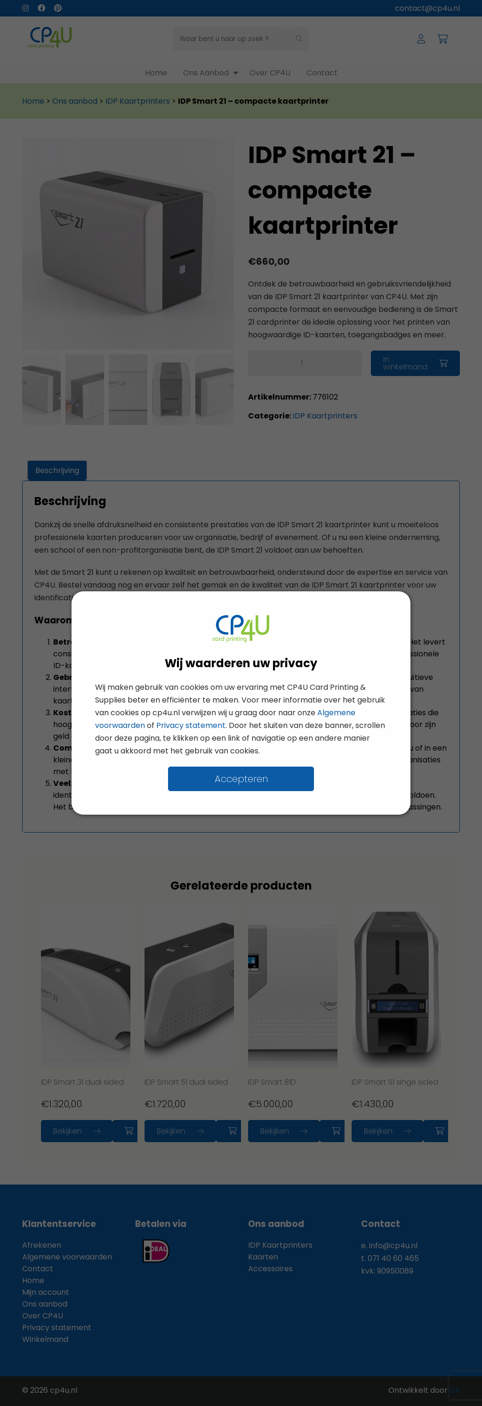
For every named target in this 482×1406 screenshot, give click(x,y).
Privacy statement (190, 725)
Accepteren (241, 778)
